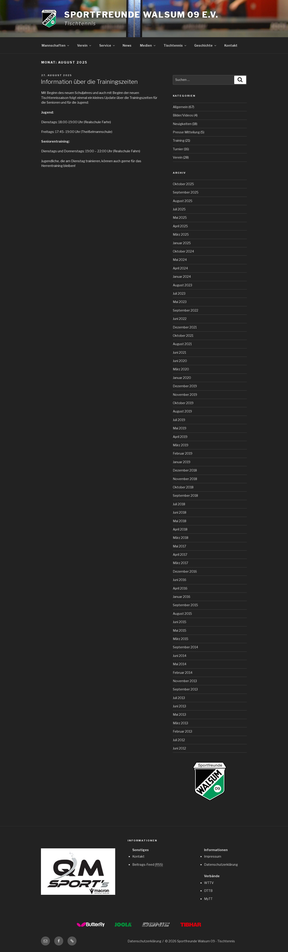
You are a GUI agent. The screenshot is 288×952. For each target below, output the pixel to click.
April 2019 (180, 437)
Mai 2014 (179, 664)
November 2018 (185, 479)
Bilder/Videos (183, 115)
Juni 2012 (179, 748)
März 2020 (181, 369)
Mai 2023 (180, 302)
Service (107, 45)
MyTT (208, 899)
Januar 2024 (182, 276)
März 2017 (180, 563)
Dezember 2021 (185, 327)
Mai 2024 (180, 260)
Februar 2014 (182, 672)
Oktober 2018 (183, 487)
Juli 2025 (179, 209)
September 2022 (185, 310)
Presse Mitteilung (186, 132)
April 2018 (180, 529)
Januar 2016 (181, 597)
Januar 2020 (182, 378)
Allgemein (180, 107)
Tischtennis (175, 45)
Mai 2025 (180, 217)
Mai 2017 (179, 546)
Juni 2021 (179, 352)
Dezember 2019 (185, 386)
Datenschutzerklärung (221, 864)
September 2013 (185, 689)
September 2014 (185, 647)
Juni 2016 (179, 580)
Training (178, 140)
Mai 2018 (179, 521)
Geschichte (205, 45)
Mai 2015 (179, 630)
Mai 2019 (179, 428)
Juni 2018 (179, 512)
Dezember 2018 (185, 470)
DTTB (208, 891)
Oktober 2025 (183, 184)
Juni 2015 (179, 622)
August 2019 (182, 411)
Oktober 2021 (183, 335)
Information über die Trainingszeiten (89, 81)
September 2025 (185, 192)
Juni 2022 (180, 319)
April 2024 (180, 268)
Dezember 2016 (185, 571)
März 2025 (181, 234)
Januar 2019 (181, 462)
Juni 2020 (180, 361)
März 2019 (180, 445)
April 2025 (180, 226)
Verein (84, 45)
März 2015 (180, 639)
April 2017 (180, 554)
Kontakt (230, 45)
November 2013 (185, 681)
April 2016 (180, 588)
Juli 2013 (179, 698)
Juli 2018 (179, 504)
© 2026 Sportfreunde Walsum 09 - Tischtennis (200, 941)
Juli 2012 (179, 740)
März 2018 (180, 538)
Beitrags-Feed (147, 864)
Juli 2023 (179, 293)
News (127, 45)
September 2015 (185, 605)
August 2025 (182, 201)
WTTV (209, 883)
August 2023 (182, 285)
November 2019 (185, 394)
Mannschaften (56, 45)
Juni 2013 (179, 706)
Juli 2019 (179, 420)
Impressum (212, 856)
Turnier (178, 149)
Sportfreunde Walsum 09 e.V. (141, 15)
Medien (148, 45)
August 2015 (182, 613)
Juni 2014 (179, 656)
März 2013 (180, 723)
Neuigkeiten (182, 124)
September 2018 (185, 495)
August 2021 (182, 344)
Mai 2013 (179, 714)
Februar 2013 (182, 731)
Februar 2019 (182, 453)
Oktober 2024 (183, 251)
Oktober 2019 (183, 403)
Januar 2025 (182, 243)
